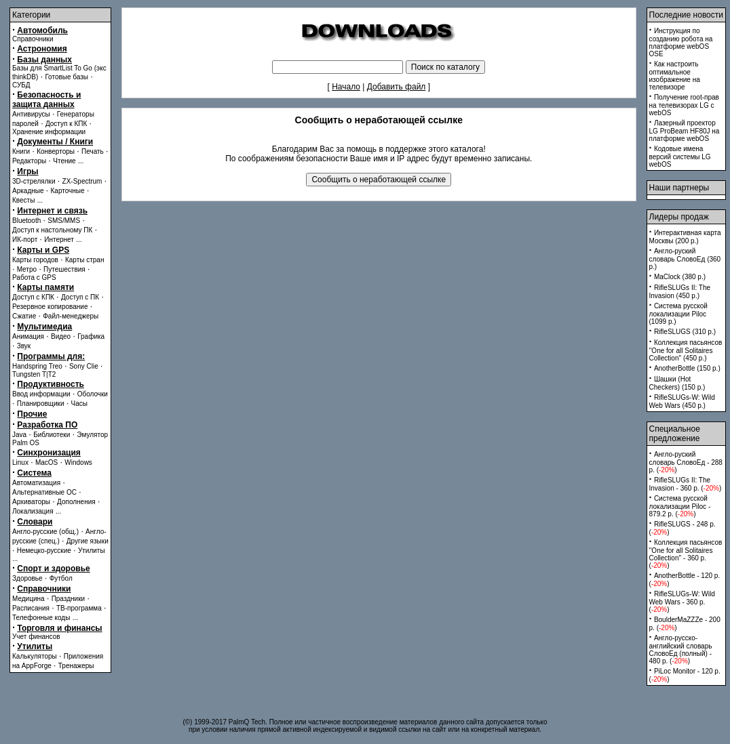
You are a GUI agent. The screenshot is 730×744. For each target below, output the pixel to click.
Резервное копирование (50, 306)
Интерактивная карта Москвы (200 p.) (685, 237)
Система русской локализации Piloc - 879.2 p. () (680, 506)
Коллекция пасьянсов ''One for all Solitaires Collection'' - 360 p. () (686, 554)
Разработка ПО (47, 425)
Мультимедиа (44, 326)
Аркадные (28, 190)
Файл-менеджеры (70, 316)
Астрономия (41, 49)
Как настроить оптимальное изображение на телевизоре (674, 75)
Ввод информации (41, 394)
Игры (27, 171)
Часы (79, 403)
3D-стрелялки (34, 181)
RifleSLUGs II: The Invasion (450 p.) (680, 291)
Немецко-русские (44, 550)
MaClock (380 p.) (680, 277)
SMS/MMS (63, 220)
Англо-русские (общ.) (45, 531)
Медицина (28, 598)
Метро (27, 269)
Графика (90, 336)
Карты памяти (45, 287)
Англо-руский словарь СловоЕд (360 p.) (685, 258)
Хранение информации (48, 132)
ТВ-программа (79, 608)
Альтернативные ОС (44, 492)
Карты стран (84, 260)
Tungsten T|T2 (34, 374)
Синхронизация (49, 452)
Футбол (61, 578)
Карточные (68, 190)
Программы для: (51, 356)
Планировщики (40, 403)
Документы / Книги (55, 141)
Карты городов (35, 260)
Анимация (28, 336)
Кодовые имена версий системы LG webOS (680, 156)
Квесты (23, 200)
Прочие (32, 414)
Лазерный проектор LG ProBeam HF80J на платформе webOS (684, 130)
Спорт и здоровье (53, 568)
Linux (20, 462)
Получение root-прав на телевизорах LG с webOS (684, 105)
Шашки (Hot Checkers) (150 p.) (677, 383)
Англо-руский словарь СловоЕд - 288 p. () (686, 462)
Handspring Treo (37, 366)
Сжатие (24, 316)
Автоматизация (36, 483)
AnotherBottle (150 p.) (687, 368)
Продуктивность (50, 384)
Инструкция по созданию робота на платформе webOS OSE (681, 42)
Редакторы (29, 161)
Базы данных (44, 59)
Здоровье (27, 578)
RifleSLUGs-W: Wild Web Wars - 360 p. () (682, 601)
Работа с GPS (34, 277)
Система (34, 473)
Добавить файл (396, 86)
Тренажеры (76, 665)
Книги (21, 151)
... (80, 161)
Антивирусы (31, 114)
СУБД (21, 85)
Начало (346, 86)
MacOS (46, 462)
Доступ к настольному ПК (52, 230)
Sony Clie (83, 366)
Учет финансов (36, 636)
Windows (78, 462)
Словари (34, 521)
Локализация (33, 511)
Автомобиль (42, 30)
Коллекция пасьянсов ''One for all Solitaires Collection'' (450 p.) (686, 350)
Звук (24, 346)
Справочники (33, 39)
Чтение (64, 161)
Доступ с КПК (33, 297)
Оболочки (92, 394)
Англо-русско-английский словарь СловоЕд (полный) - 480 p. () (680, 649)
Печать (92, 151)
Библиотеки (51, 434)
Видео (61, 336)
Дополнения (76, 501)
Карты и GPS (43, 250)
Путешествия (64, 269)
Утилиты (91, 550)
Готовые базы (66, 77)
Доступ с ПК (80, 297)
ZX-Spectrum (82, 181)
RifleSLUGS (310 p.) (685, 331)
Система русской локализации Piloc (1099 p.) (678, 313)
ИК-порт (24, 239)
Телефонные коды (41, 617)
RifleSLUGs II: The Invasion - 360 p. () (685, 484)
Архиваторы (31, 501)
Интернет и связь (52, 210)
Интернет (59, 239)
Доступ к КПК (66, 123)
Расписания (31, 608)
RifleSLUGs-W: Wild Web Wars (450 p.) (682, 401)
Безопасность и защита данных (46, 99)
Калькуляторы (34, 656)
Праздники (68, 598)
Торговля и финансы (59, 628)
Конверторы (56, 151)
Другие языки (87, 541)
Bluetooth (26, 220)
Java (19, 434)
